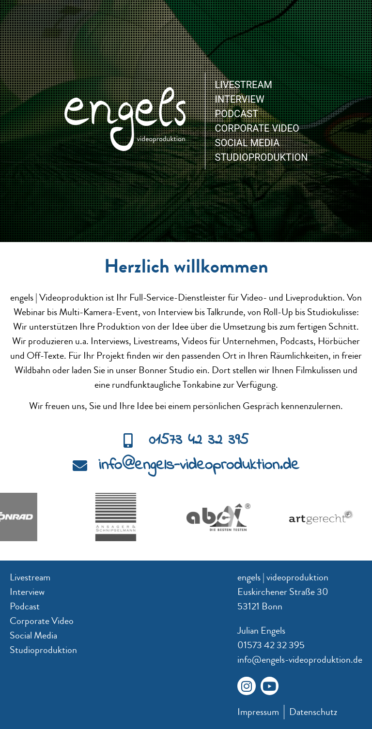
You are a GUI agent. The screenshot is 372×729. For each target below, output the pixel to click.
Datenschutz (313, 711)
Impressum (258, 711)
